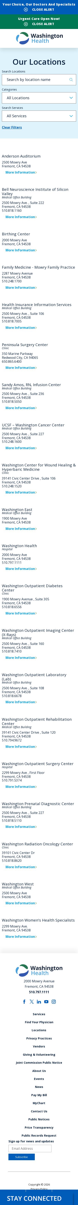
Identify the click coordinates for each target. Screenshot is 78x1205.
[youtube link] (46, 1002)
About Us (39, 1071)
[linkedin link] (39, 1002)
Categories (9, 89)
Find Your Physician (39, 1022)
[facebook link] (24, 1002)
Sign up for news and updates (31, 1141)
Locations (39, 1030)
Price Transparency (39, 1127)
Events (39, 1079)
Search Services (12, 107)
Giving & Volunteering (39, 1055)
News (39, 1087)
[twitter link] (32, 1002)
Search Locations (13, 71)
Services (39, 1014)
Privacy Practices (39, 1038)
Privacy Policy (39, 1189)
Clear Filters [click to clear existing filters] (12, 127)
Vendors (39, 1046)
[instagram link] (54, 1002)
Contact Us (39, 1111)
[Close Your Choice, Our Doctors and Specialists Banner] (39, 9)
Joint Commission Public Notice (39, 1063)
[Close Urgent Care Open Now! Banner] (39, 23)
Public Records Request (39, 1135)
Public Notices (39, 1119)
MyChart (39, 1103)
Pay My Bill (39, 1095)
